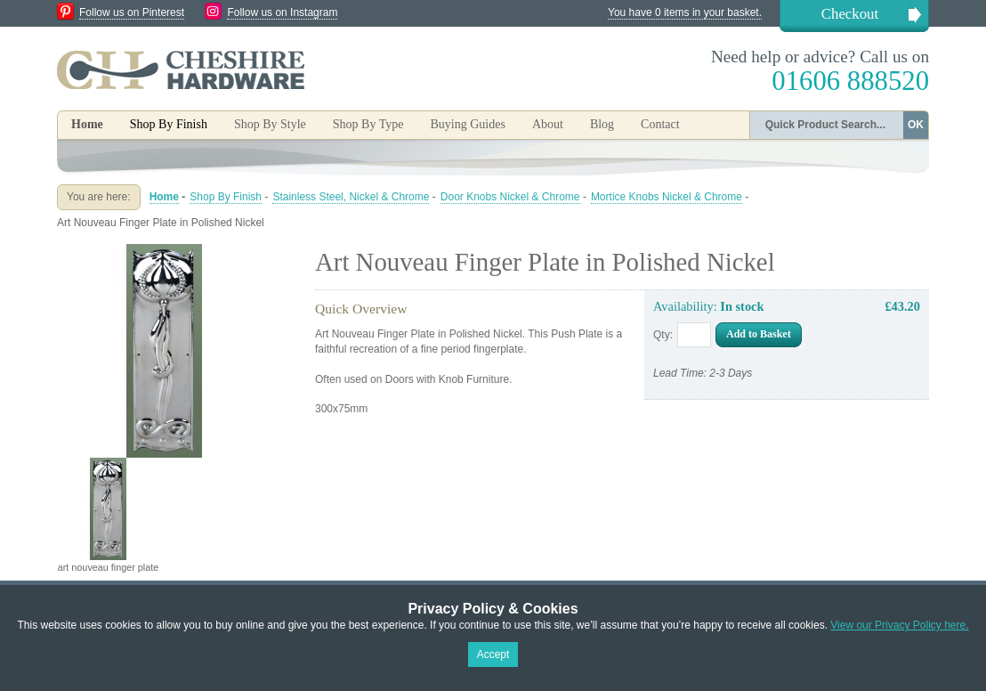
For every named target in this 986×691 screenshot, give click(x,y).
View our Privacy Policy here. (899, 625)
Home (87, 124)
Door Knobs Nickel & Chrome (510, 197)
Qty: (663, 335)
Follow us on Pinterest (131, 12)
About (547, 124)
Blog (602, 124)
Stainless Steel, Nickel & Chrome (350, 197)
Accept (493, 654)
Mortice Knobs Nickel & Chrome (666, 197)
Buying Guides (467, 124)
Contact (660, 124)
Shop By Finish (226, 197)
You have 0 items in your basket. (685, 12)
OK (916, 124)
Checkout (849, 13)
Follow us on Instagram (282, 12)
